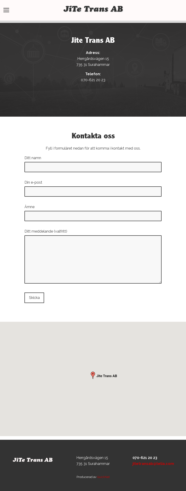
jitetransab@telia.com (153, 463)
